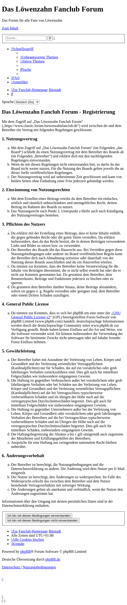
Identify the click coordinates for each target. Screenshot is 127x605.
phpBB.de (52, 559)
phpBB (25, 551)
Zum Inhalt (10, 28)
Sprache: (8, 102)
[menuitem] (39, 57)
